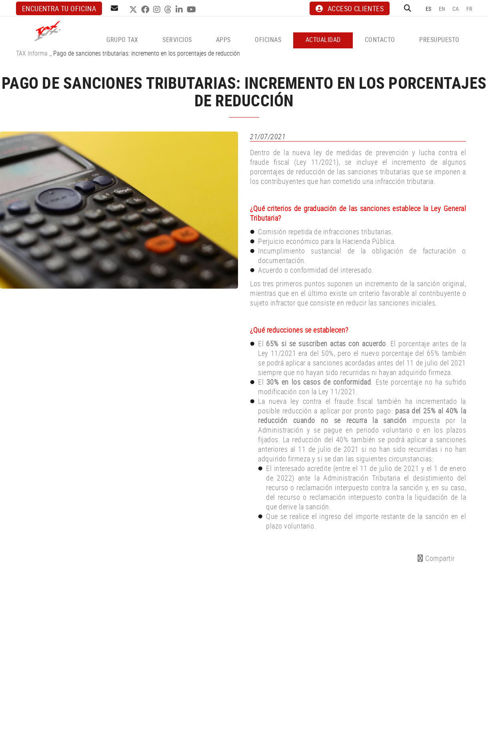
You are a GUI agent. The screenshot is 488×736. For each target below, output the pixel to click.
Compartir (436, 558)
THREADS (169, 10)
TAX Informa (32, 53)
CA (455, 8)
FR (469, 8)
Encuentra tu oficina (59, 8)
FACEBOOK (146, 10)
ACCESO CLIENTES (350, 8)
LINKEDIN (180, 10)
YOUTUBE (192, 10)
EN (442, 8)
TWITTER (134, 10)
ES (429, 8)
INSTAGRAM (157, 10)
